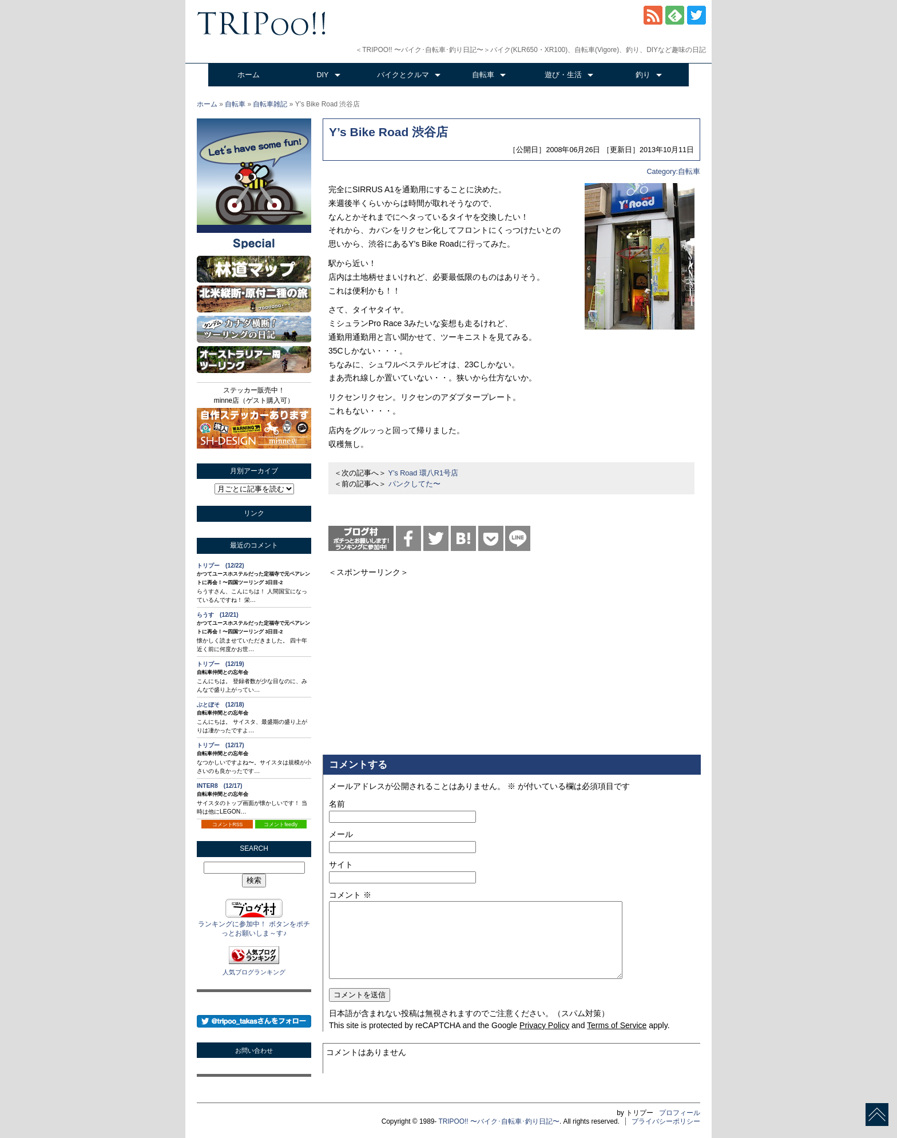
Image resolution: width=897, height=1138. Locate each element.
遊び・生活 (563, 75)
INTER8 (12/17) (220, 786)
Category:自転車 (673, 172)
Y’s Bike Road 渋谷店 (388, 131)
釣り (643, 75)
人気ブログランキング (254, 972)
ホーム (248, 75)
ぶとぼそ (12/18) (220, 704)
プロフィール (679, 1113)
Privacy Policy (544, 1025)
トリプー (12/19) (220, 664)
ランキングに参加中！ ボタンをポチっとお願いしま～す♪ (253, 924)
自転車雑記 (270, 104)
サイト (341, 864)
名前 (337, 803)
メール (341, 834)
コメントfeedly (280, 824)
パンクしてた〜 (414, 484)
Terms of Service (616, 1025)
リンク (254, 513)
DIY (323, 75)
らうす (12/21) (218, 615)
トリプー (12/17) (220, 745)
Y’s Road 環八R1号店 (423, 473)
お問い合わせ (254, 1050)
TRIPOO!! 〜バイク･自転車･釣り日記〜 (498, 1121)
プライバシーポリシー (666, 1121)
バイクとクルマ (403, 75)
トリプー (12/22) (220, 565)
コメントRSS (227, 824)
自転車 (483, 75)
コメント (350, 894)
